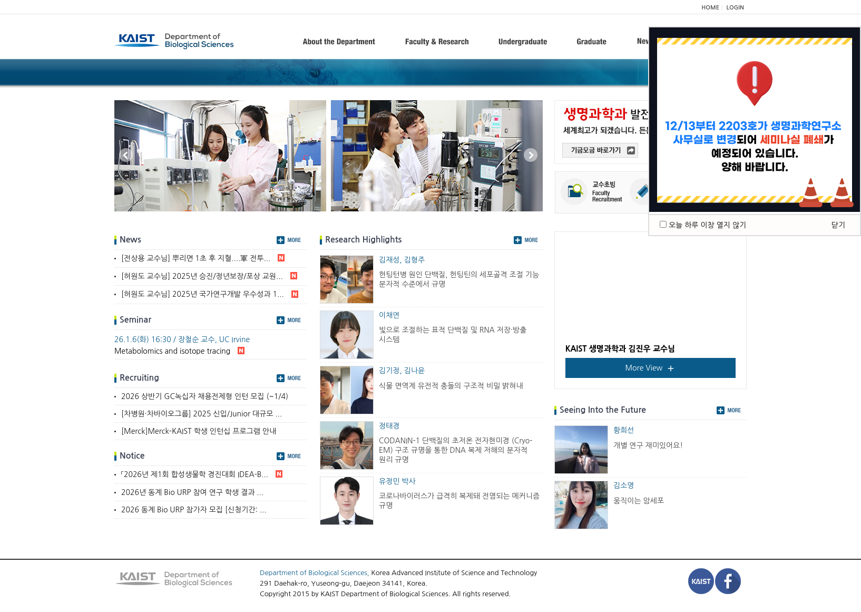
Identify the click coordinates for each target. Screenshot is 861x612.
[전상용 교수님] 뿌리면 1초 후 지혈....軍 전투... (203, 259)
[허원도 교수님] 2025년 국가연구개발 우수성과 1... (209, 295)
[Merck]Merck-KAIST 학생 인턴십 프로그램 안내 (198, 431)
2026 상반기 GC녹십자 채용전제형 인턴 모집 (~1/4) (204, 396)
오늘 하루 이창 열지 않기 (707, 225)
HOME (710, 8)
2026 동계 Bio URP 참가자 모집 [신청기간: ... (194, 509)
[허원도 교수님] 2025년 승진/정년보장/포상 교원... (209, 277)
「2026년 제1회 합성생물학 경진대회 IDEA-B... (201, 475)
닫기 (838, 225)
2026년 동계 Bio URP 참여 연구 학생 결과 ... (192, 492)
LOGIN (735, 8)
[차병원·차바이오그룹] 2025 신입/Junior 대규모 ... (201, 413)
